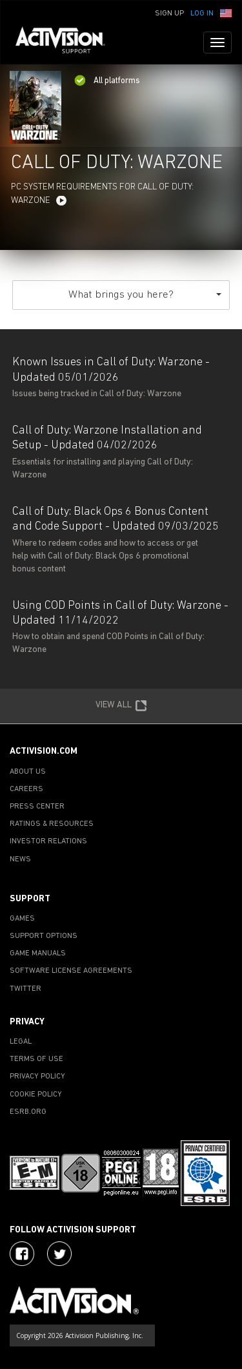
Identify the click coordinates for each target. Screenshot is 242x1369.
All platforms (107, 81)
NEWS (20, 859)
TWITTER (25, 989)
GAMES (22, 919)
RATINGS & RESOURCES (52, 824)
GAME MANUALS (38, 953)
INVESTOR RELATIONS (48, 841)
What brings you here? (144, 294)
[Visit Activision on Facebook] (22, 1253)
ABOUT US (28, 772)
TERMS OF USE (36, 1059)
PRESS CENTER (37, 806)
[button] (226, 12)
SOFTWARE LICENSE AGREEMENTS (71, 971)
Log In (202, 13)
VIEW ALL (121, 706)
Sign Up (169, 13)
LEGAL (21, 1042)
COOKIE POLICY (36, 1094)
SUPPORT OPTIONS (43, 936)
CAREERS (26, 789)
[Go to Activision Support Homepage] (66, 42)
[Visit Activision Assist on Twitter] (59, 1253)
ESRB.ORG (28, 1112)
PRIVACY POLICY (37, 1076)
